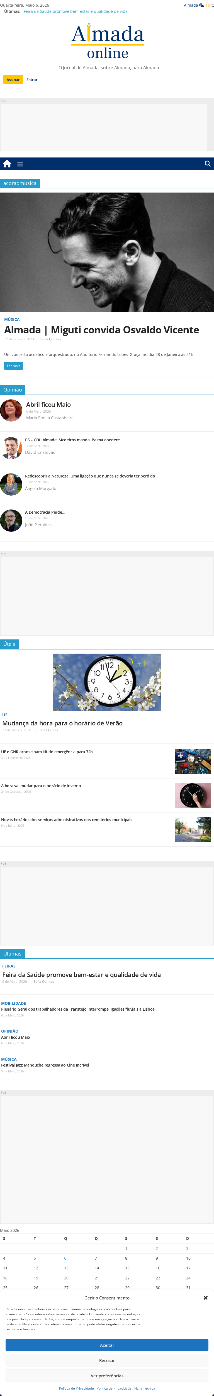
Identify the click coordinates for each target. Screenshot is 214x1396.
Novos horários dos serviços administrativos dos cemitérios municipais (66, 819)
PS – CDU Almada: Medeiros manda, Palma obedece (72, 439)
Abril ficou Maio (48, 404)
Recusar (107, 1360)
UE (5, 714)
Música (12, 319)
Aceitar (107, 1345)
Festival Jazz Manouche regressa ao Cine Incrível (45, 1065)
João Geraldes (38, 524)
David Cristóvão (40, 452)
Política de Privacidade (76, 1388)
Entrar (32, 79)
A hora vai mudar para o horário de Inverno (41, 785)
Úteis (9, 644)
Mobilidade (13, 1003)
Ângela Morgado (40, 488)
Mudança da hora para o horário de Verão (62, 723)
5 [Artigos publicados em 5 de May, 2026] (35, 1258)
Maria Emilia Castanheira (50, 417)
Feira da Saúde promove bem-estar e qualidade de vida (76, 11)
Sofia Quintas (50, 339)
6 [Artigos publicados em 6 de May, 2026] (65, 1258)
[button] (205, 1298)
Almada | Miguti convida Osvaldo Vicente (101, 329)
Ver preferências (107, 1375)
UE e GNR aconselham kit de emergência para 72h (47, 751)
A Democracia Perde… (45, 512)
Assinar (13, 79)
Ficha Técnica (144, 1388)
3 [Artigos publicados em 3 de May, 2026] (187, 1248)
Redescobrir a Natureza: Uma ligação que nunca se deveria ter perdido (90, 476)
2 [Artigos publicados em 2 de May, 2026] (157, 1248)
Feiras (9, 966)
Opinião (12, 389)
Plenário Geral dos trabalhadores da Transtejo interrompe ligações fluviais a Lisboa (78, 1009)
